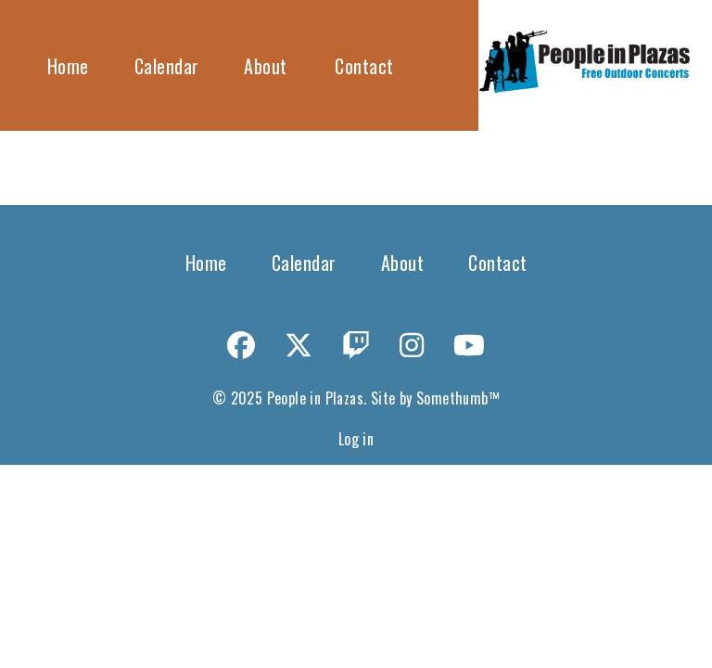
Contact (364, 66)
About (265, 66)
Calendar (166, 66)
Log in (356, 439)
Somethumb (452, 398)
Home (68, 66)
